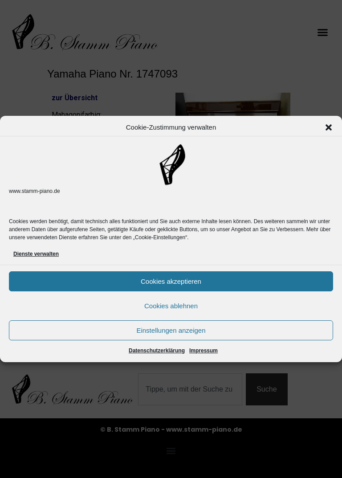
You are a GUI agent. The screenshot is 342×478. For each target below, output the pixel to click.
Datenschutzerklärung (157, 350)
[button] (328, 127)
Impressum (203, 350)
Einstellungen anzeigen (170, 330)
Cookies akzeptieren (171, 281)
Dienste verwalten (36, 254)
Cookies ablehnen (171, 306)
